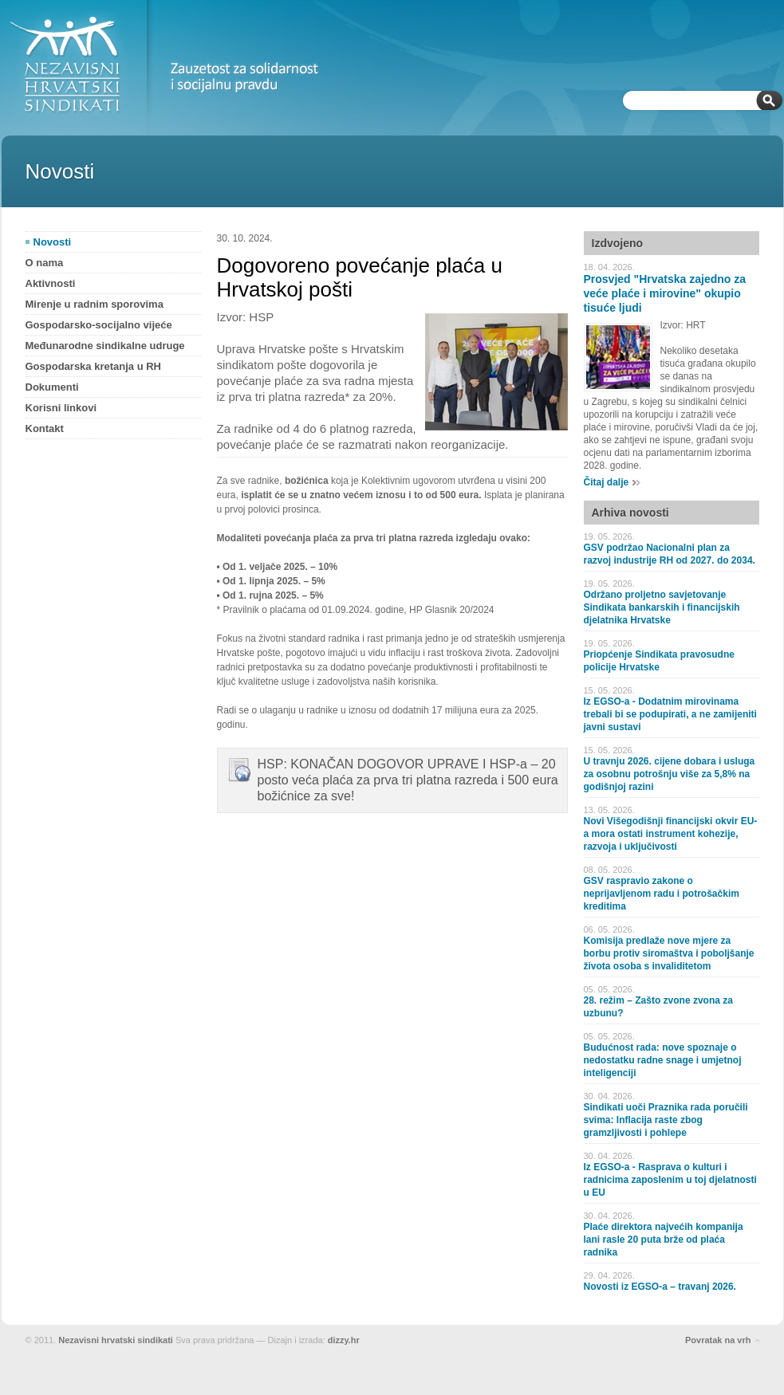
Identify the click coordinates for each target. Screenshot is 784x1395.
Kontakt (45, 428)
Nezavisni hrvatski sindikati (115, 1340)
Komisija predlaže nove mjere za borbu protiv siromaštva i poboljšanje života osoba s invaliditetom (669, 953)
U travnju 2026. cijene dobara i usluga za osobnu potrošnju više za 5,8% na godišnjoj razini (669, 774)
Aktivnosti (51, 283)
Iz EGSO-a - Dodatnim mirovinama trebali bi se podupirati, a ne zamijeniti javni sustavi (670, 714)
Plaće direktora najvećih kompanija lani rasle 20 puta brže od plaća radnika (663, 1239)
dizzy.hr (344, 1340)
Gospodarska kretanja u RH (94, 366)
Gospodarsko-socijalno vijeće (99, 325)
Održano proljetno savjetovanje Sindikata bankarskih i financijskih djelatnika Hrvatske (662, 607)
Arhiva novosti (630, 512)
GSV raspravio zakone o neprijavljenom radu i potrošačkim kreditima (661, 893)
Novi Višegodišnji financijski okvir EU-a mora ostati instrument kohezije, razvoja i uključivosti (671, 833)
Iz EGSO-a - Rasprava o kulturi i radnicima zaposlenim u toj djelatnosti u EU (670, 1179)
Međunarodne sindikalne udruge (105, 346)
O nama (45, 263)
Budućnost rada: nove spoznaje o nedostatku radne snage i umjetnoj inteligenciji (663, 1060)
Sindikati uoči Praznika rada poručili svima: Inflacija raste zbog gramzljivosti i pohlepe (666, 1120)
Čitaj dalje (606, 482)
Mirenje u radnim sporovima (94, 304)
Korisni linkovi (61, 408)
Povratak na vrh (718, 1340)
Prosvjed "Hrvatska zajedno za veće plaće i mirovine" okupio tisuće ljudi (665, 293)
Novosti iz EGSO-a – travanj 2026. (660, 1286)
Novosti (52, 242)
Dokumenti (52, 387)
